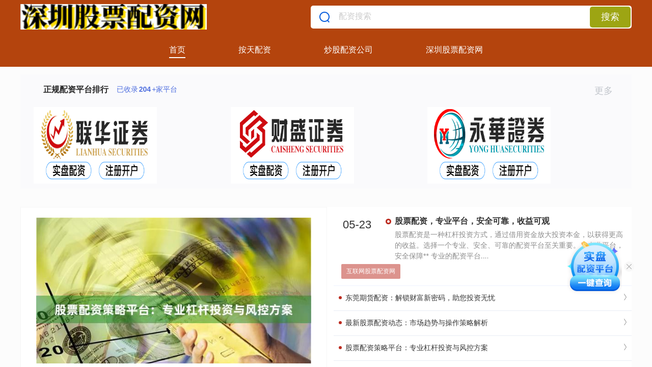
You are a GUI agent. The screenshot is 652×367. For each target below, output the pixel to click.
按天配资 (254, 49)
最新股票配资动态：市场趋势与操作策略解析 (413, 323)
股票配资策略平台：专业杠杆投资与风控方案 (413, 348)
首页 (177, 49)
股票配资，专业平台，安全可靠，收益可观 (472, 221)
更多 (607, 91)
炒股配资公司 (348, 49)
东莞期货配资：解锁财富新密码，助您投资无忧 (417, 298)
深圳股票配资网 (454, 49)
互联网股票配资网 (370, 271)
